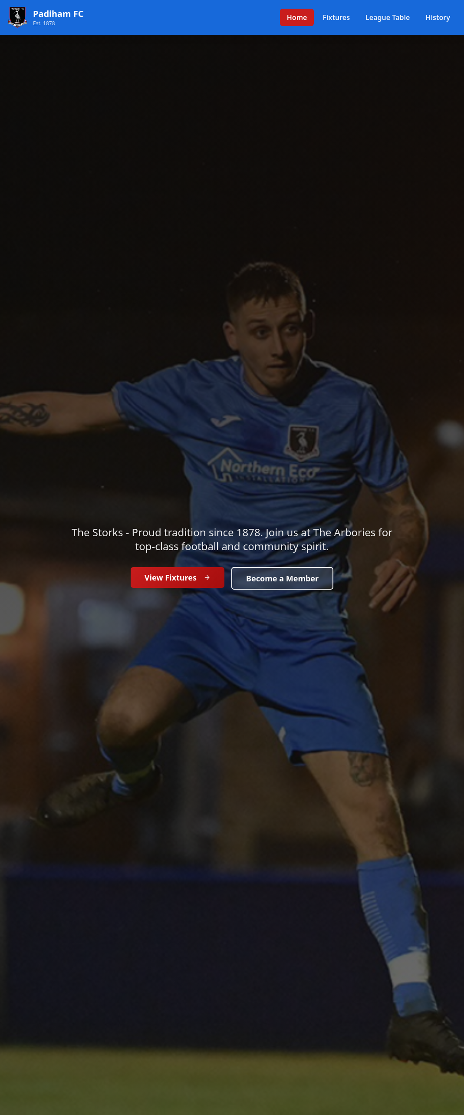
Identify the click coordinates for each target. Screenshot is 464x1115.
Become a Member (282, 578)
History (437, 17)
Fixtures (336, 17)
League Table (387, 17)
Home (297, 17)
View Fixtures (178, 577)
